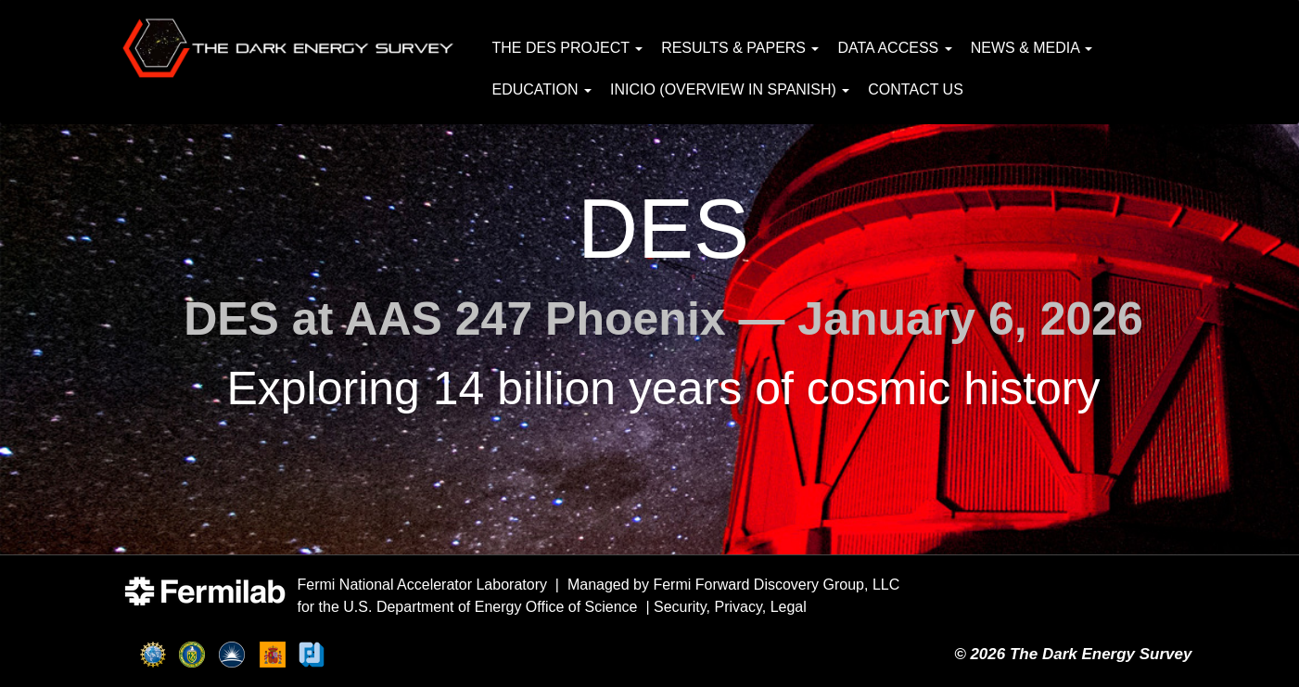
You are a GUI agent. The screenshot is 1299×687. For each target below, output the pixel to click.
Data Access (894, 48)
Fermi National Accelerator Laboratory (422, 584)
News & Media (1032, 48)
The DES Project (567, 48)
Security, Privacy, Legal (730, 607)
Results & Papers (740, 48)
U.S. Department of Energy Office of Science (490, 607)
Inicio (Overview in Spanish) (729, 89)
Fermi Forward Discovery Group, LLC (776, 584)
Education (542, 89)
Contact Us (915, 89)
